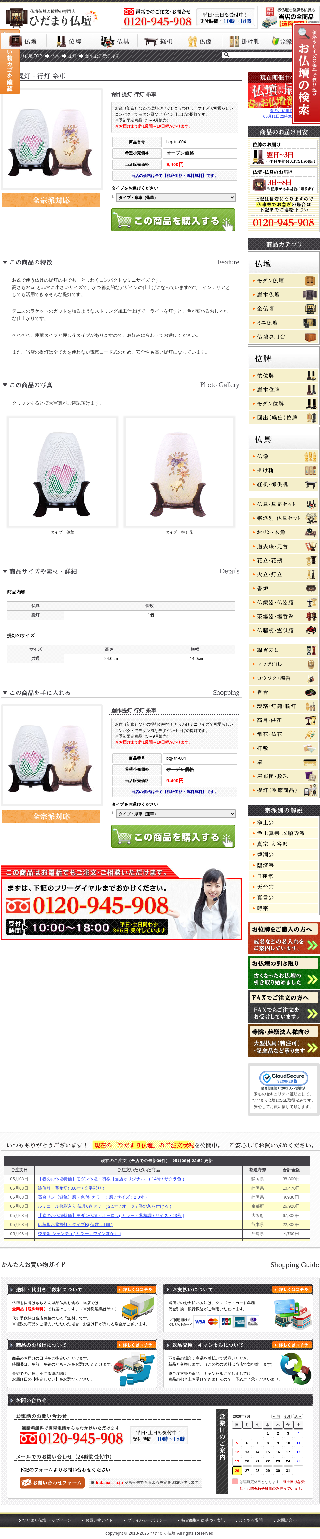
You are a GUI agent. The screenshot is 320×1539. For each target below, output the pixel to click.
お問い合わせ (289, 1520)
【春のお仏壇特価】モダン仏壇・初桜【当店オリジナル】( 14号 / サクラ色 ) (111, 1178)
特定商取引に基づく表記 (203, 1520)
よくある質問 (251, 1520)
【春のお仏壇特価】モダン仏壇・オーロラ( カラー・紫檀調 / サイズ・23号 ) (111, 1215)
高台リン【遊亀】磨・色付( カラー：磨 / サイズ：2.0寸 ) (92, 1197)
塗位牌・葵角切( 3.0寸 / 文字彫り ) (71, 1188)
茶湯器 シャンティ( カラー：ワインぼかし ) (79, 1233)
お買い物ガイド (99, 1520)
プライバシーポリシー (147, 1520)
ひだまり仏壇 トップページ (46, 1520)
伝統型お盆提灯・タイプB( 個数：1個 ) (75, 1224)
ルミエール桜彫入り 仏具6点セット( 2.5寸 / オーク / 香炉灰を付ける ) (104, 1206)
